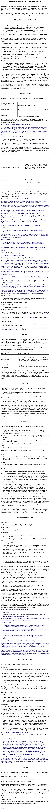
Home (2, 808)
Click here (31, 317)
